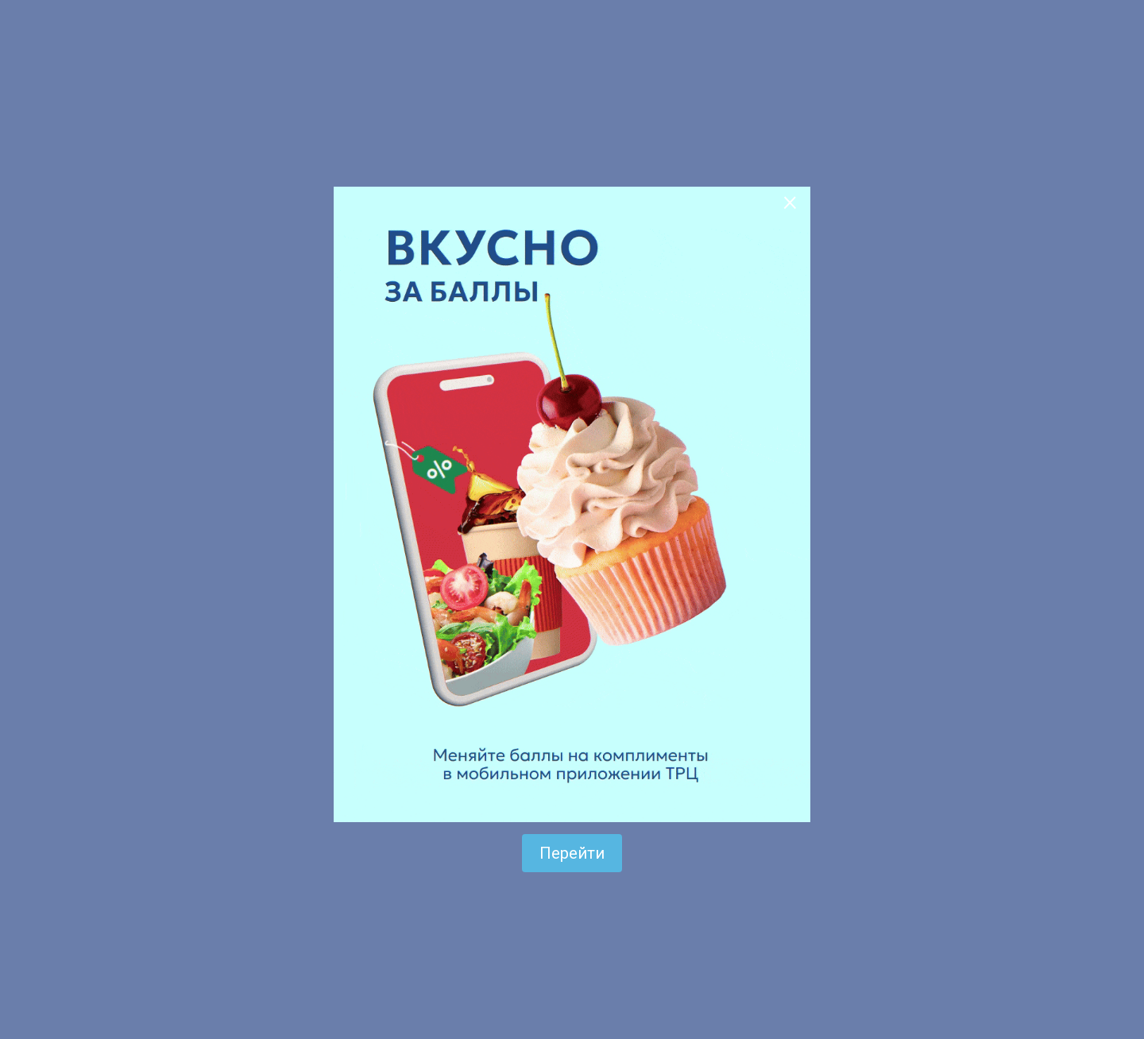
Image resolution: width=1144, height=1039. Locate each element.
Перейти (572, 853)
